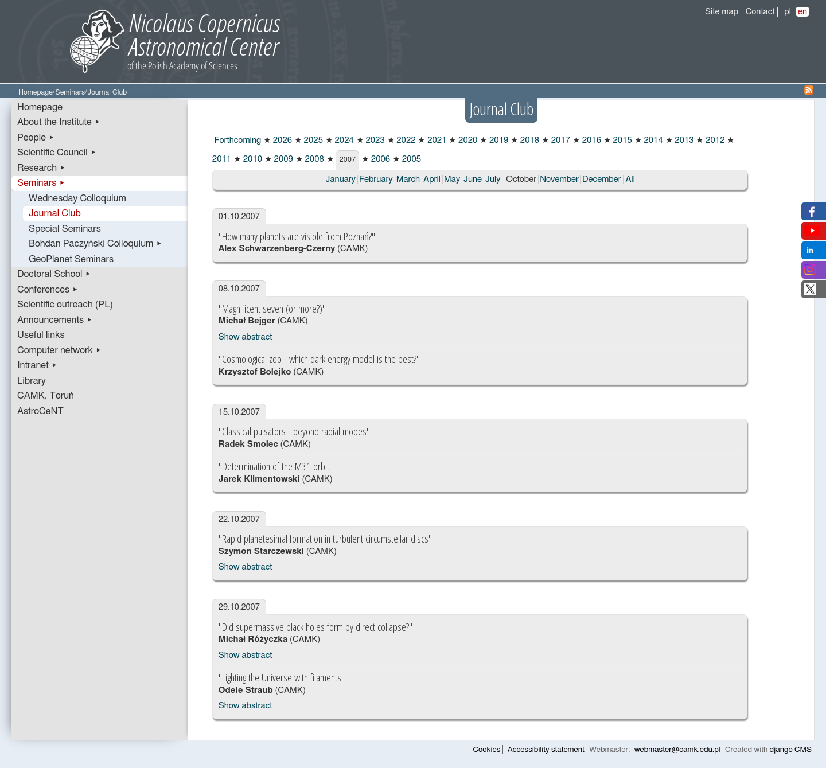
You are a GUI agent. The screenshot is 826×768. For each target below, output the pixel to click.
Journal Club (55, 213)
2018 (528, 140)
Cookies (487, 750)
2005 (410, 159)
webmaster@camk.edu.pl (677, 750)
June (472, 179)
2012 (713, 140)
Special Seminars (65, 228)
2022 (405, 140)
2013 (683, 140)
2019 (497, 140)
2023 (374, 140)
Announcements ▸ (54, 320)
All (629, 179)
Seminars (70, 92)
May (452, 179)
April (432, 179)
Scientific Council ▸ (56, 152)
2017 (559, 140)
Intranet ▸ (37, 365)
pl (787, 11)
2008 (313, 159)
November (559, 179)
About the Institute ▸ (58, 122)
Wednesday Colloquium (77, 198)
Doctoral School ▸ (54, 274)
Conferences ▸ (47, 289)
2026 (281, 140)
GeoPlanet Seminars (71, 259)
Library (31, 380)
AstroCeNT (40, 411)
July (492, 179)
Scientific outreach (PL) (65, 304)
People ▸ (35, 137)
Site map (721, 11)
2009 (282, 159)
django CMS (791, 750)
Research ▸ (41, 168)
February (376, 179)
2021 (435, 140)
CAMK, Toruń (45, 395)
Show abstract (245, 337)
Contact (760, 11)
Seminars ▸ (41, 183)
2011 (221, 159)
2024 (343, 140)
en (802, 11)
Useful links (41, 335)
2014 (652, 140)
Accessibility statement (546, 750)
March (408, 179)
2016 (590, 140)
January (341, 179)
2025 (312, 140)
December (601, 179)
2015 (621, 140)
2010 (251, 159)
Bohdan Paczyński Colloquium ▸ (95, 243)
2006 (379, 159)
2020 (466, 140)
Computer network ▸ (59, 350)
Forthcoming (236, 140)
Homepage (35, 92)
